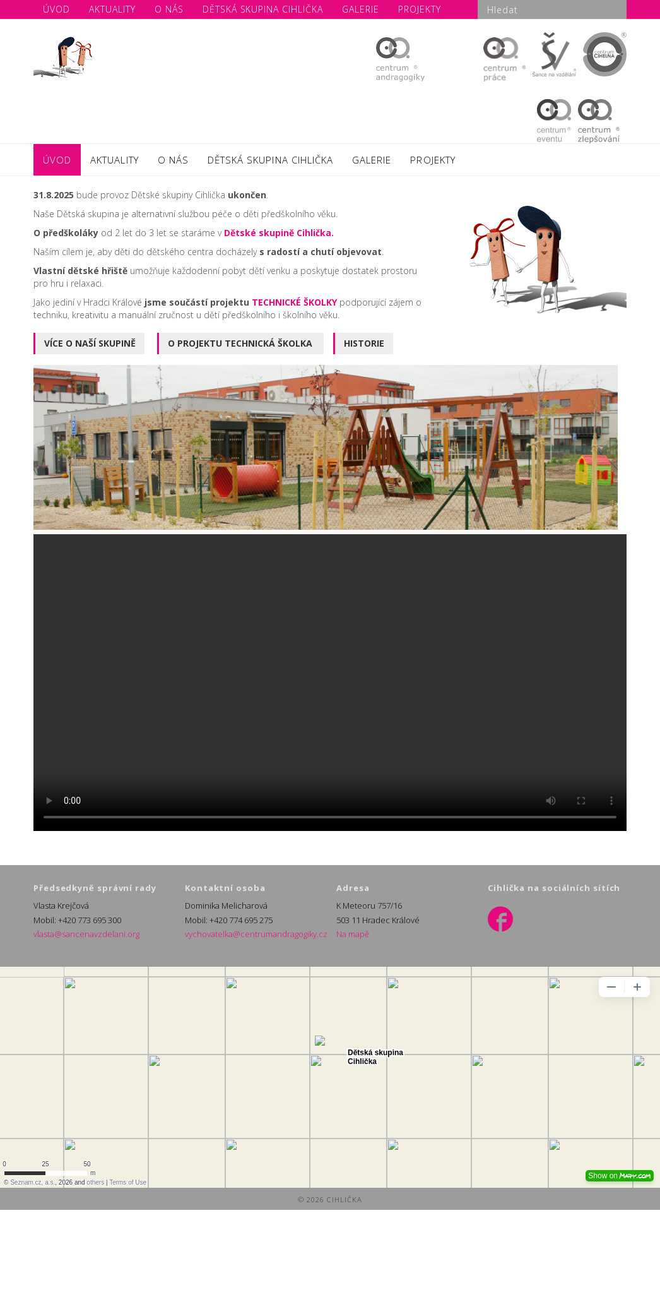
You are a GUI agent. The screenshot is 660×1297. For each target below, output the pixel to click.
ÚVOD (57, 159)
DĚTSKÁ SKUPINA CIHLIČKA (270, 159)
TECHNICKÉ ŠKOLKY (295, 302)
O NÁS (173, 159)
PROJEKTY (432, 159)
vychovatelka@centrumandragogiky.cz (256, 934)
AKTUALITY (114, 159)
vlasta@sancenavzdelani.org (86, 934)
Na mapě (352, 934)
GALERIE (371, 159)
